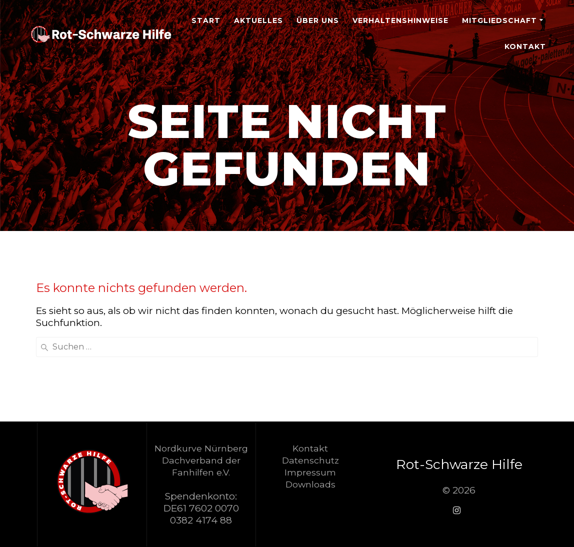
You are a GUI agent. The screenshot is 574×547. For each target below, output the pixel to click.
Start (206, 20)
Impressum (310, 472)
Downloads (311, 484)
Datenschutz (310, 460)
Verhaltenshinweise (400, 20)
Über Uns (317, 20)
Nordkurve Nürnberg (201, 448)
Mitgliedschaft (499, 20)
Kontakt (525, 46)
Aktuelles (258, 20)
